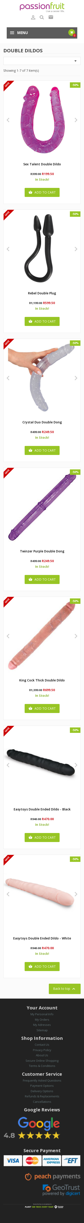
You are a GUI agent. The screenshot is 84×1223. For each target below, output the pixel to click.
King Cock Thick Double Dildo (42, 680)
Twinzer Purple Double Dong (42, 551)
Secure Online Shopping (42, 1061)
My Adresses (42, 1025)
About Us (42, 1055)
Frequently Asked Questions (42, 1080)
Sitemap (42, 1030)
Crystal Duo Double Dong (42, 422)
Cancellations (42, 1102)
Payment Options (42, 1086)
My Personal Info (42, 1014)
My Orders (42, 1020)
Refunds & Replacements (42, 1096)
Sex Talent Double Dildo (42, 164)
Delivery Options (42, 1091)
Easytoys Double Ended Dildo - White (42, 938)
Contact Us (42, 1045)
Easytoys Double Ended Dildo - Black (42, 809)
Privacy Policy (42, 1050)
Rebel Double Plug (42, 293)
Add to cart (42, 192)
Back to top (64, 989)
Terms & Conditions (42, 1066)
